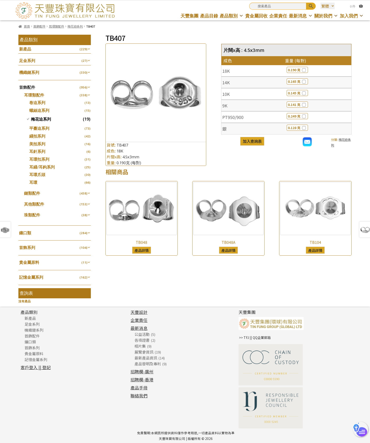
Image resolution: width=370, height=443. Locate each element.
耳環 (33, 182)
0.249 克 (297, 116)
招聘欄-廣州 (141, 371)
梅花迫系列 (75, 26)
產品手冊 (138, 387)
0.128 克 (297, 127)
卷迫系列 (37, 102)
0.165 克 (297, 81)
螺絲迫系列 (39, 110)
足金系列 (27, 60)
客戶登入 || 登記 (36, 367)
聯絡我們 (138, 395)
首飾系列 (27, 247)
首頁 (27, 26)
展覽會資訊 (144, 352)
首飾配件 (39, 26)
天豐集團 (189, 16)
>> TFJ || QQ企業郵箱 (255, 337)
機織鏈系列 (29, 72)
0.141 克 (297, 104)
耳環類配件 (56, 26)
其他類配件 (34, 204)
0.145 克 (297, 93)
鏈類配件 (32, 193)
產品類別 (232, 16)
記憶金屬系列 (31, 277)
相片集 (140, 346)
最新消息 (301, 16)
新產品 (25, 49)
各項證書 (142, 340)
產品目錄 (209, 16)
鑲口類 (25, 233)
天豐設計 (138, 312)
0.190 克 (297, 70)
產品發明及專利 (148, 364)
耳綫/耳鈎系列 (42, 167)
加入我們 (352, 16)
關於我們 (326, 16)
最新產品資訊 (146, 358)
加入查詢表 (252, 141)
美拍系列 (37, 144)
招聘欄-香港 (141, 379)
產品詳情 (142, 250)
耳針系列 (37, 151)
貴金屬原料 (29, 262)
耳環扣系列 (39, 159)
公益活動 (142, 334)
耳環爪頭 (37, 174)
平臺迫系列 (39, 128)
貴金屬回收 (256, 16)
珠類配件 (32, 215)
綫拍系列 (37, 136)
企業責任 (278, 16)
